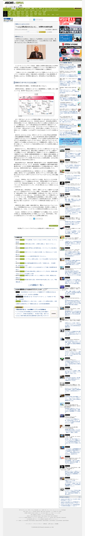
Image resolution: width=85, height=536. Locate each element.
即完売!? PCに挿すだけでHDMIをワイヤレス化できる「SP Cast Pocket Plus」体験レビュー (73, 223)
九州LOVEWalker (52, 520)
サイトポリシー (29, 523)
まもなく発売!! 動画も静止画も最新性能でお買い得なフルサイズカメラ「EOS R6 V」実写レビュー (41, 315)
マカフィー (30, 511)
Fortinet (44, 14)
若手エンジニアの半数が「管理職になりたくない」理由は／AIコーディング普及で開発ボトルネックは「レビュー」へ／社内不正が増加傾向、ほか (70, 83)
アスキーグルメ (34, 517)
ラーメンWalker (18, 520)
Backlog (40, 14)
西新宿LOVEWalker (39, 520)
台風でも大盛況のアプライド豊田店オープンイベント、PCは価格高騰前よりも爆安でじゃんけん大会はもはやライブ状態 (73, 155)
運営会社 (45, 523)
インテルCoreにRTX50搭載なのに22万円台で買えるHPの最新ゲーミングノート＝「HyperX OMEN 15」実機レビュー (45, 311)
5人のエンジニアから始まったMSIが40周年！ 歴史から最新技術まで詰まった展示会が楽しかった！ (73, 390)
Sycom (22, 11)
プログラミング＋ (46, 517)
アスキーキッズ (21, 517)
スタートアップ (54, 8)
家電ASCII (29, 517)
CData (36, 14)
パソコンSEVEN (27, 11)
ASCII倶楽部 (78, 8)
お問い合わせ (51, 523)
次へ (40, 19)
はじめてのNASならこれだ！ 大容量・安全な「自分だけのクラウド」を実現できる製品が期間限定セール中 (73, 343)
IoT (10, 8)
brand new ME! (48, 514)
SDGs (55, 517)
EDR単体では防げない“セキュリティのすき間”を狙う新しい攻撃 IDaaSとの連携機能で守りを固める (73, 410)
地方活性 (51, 517)
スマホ (49, 8)
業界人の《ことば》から (21, 24)
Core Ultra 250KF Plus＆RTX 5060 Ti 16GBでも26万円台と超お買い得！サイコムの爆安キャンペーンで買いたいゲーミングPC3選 (73, 273)
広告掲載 (56, 523)
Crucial (31, 13)
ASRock (27, 13)
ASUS (36, 11)
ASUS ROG (18, 13)
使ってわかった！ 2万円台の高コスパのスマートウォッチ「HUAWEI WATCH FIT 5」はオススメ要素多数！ (73, 177)
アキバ (46, 8)
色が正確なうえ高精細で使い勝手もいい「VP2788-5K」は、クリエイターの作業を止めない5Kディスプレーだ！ (73, 333)
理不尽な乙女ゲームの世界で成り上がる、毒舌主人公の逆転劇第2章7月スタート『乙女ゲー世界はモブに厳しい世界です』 (70, 99)
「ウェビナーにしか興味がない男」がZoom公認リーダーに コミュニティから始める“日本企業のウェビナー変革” (72, 421)
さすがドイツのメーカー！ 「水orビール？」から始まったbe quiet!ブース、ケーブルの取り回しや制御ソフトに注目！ (73, 353)
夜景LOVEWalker (46, 520)
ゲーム (59, 8)
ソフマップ (43, 514)
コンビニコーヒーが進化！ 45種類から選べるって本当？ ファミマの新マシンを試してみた (73, 372)
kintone (18, 14)
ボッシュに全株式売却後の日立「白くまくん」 (36, 256)
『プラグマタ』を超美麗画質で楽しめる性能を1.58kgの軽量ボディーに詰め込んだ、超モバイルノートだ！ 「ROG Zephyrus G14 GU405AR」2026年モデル (73, 451)
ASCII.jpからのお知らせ (64, 497)
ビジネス (19, 3)
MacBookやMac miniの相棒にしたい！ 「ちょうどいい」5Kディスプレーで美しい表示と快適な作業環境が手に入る (73, 398)
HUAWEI (35, 13)
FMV (9, 11)
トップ (5, 8)
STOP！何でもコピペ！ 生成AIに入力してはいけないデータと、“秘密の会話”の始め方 (69, 91)
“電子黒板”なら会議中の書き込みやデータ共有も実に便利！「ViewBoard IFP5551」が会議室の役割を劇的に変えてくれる (73, 262)
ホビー (36, 8)
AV (43, 8)
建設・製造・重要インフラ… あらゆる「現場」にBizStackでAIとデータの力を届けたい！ (73, 200)
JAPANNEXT (18, 16)
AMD (14, 13)
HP (39, 11)
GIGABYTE (22, 13)
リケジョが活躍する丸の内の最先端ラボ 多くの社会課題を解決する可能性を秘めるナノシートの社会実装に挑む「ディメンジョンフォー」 (70, 134)
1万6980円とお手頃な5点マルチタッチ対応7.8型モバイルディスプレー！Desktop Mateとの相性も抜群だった (73, 363)
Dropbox (31, 14)
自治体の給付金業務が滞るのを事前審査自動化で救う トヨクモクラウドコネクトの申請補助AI (68, 127)
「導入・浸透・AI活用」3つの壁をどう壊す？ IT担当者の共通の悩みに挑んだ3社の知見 (73, 293)
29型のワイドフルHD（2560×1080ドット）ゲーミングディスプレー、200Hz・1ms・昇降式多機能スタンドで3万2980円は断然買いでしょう (73, 483)
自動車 (32, 8)
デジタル (22, 8)
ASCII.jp (9, 3)
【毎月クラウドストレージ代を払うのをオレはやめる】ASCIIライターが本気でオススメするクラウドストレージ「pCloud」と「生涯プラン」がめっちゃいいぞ (73, 211)
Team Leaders (40, 517)
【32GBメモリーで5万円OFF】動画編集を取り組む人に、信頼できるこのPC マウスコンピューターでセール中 (73, 243)
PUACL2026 (58, 517)
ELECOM (9, 13)
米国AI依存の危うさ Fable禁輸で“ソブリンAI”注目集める (31, 309)
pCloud (52, 514)
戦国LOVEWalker (66, 520)
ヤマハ (48, 14)
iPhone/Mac (27, 8)
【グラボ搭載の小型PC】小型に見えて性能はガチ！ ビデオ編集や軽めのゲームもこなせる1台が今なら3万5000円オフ (73, 254)
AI (7, 8)
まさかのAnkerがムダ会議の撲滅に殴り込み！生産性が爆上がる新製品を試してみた (70, 113)
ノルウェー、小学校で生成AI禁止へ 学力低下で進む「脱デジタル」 (33, 313)
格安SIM (26, 517)
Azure (23, 14)
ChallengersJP (63, 517)
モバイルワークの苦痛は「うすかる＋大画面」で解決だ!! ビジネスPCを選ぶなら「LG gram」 (73, 232)
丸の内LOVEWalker (59, 520)
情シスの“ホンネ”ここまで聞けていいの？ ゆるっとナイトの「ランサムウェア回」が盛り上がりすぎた (70, 120)
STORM (60, 511)
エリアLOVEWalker (25, 520)
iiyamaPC (18, 11)
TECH (18, 8)
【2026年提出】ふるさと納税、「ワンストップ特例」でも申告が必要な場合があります (68, 105)
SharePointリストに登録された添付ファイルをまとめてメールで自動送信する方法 (70, 75)
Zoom (53, 14)
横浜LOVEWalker (32, 520)
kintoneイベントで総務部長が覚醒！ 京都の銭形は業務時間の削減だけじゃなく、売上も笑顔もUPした (69, 68)
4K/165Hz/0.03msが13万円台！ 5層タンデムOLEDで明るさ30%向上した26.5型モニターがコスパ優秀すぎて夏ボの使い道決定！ (73, 302)
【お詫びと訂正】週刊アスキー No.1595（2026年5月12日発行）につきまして (71, 500)
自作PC (40, 8)
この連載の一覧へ (36, 285)
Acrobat (14, 14)
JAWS (10, 14)
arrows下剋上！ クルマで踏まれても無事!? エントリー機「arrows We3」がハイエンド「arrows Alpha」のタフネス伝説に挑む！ (73, 281)
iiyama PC (38, 511)
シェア (28, 31)
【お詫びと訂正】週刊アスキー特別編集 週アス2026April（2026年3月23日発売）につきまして (70, 502)
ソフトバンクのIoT (57, 14)
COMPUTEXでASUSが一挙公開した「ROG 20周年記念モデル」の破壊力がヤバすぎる (72, 379)
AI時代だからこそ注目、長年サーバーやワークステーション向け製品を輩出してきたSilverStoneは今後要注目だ (73, 325)
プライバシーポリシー (37, 523)
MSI (31, 11)
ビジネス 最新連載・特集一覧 (65, 62)
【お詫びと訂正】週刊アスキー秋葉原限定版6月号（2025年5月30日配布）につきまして (70, 505)
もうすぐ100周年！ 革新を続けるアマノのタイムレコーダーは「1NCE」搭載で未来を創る (73, 166)
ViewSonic (40, 13)
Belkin (44, 13)
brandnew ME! (27, 16)
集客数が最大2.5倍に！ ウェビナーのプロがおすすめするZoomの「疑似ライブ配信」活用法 (72, 431)
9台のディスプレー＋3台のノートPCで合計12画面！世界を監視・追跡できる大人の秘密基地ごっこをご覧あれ (73, 473)
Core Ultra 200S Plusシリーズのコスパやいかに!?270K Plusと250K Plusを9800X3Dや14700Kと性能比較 (73, 189)
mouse (14, 11)
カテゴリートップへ (53, 226)
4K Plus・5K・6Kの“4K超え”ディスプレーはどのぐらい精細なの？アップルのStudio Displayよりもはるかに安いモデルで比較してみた (73, 441)
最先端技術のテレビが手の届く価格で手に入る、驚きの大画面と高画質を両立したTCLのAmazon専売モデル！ (73, 313)
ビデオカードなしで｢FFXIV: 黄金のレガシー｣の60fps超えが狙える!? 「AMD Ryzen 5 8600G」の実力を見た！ (73, 492)
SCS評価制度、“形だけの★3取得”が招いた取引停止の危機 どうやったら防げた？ (72, 462)
